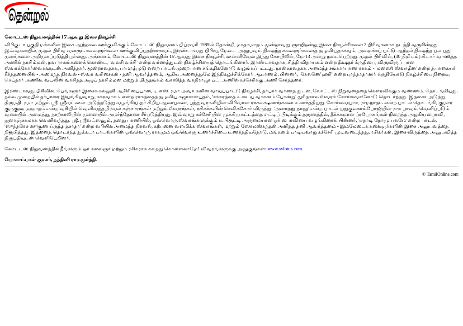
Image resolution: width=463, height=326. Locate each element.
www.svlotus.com (285, 148)
